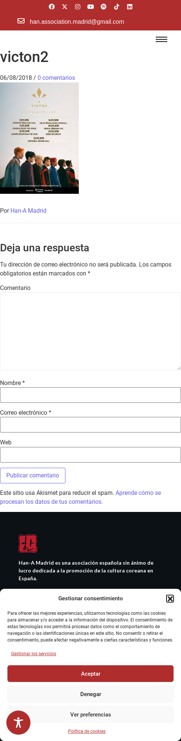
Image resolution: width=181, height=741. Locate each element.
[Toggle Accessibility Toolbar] (18, 722)
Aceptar (90, 673)
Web (6, 442)
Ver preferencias (90, 714)
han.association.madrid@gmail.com (77, 22)
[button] (170, 598)
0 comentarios (56, 77)
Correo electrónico (25, 413)
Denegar (90, 694)
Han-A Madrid (28, 210)
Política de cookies (87, 731)
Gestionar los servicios (33, 653)
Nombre (12, 383)
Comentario (15, 288)
